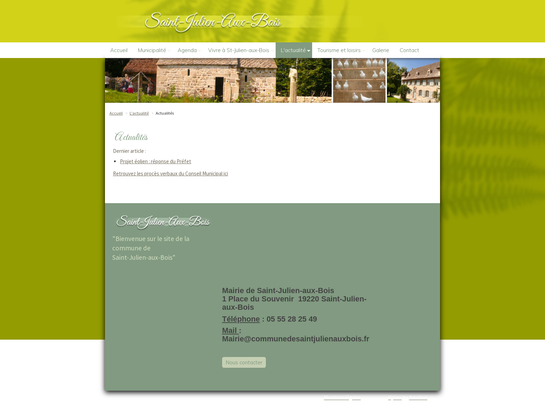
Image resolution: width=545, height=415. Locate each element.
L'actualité (295, 50)
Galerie (380, 50)
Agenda (189, 50)
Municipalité (154, 50)
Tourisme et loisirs (341, 50)
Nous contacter (244, 362)
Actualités (165, 113)
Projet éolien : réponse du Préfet (155, 161)
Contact (409, 50)
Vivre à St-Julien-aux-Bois (241, 50)
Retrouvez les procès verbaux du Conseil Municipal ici (170, 173)
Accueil (119, 50)
